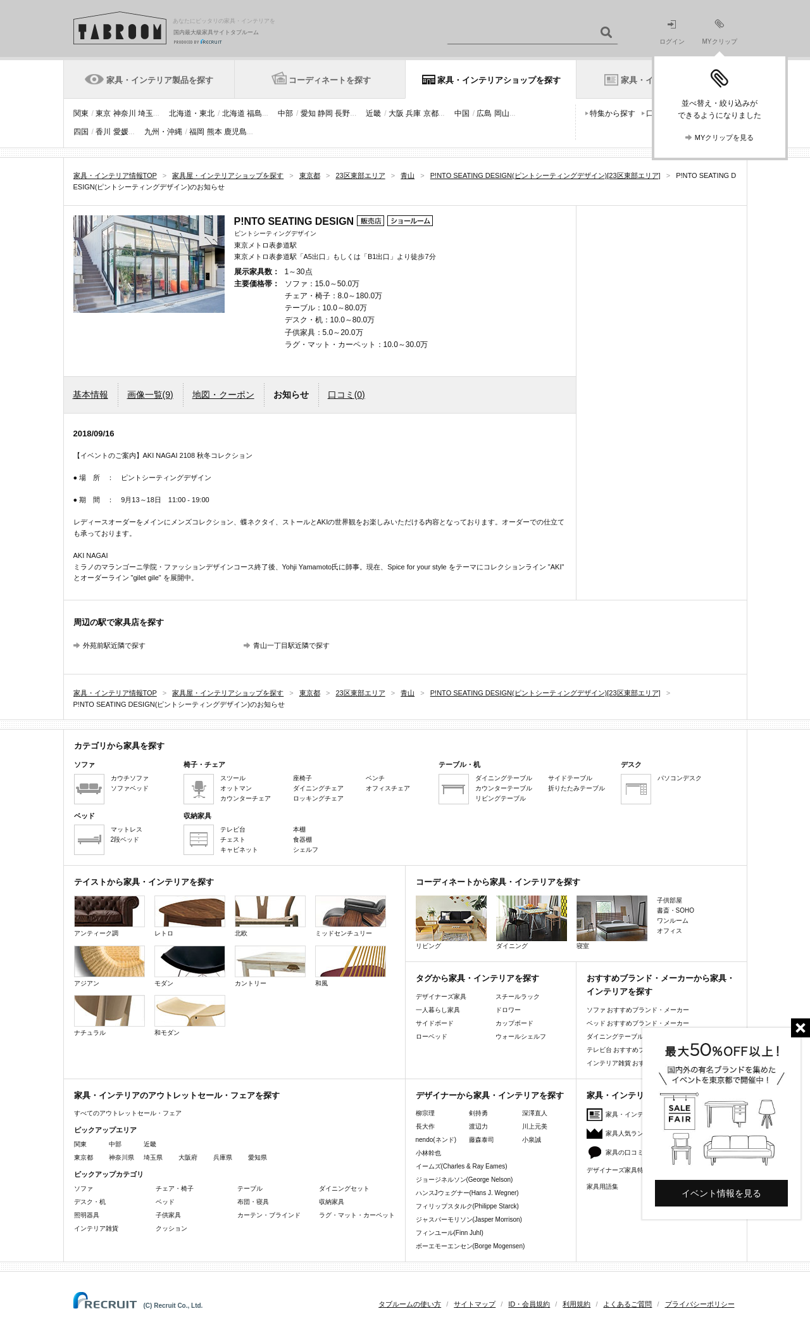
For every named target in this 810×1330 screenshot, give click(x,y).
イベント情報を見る (721, 1193)
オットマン (236, 788)
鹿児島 (235, 131)
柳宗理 (425, 1113)
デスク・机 (90, 1201)
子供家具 (168, 1215)
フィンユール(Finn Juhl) (449, 1232)
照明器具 (86, 1215)
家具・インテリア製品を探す (159, 80)
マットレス (126, 829)
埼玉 (145, 113)
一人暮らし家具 (438, 1009)
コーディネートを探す (330, 80)
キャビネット (239, 849)
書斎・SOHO (675, 910)
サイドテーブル (570, 778)
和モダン (189, 1015)
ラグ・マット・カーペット (357, 1215)
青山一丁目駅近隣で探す (291, 645)
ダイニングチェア (318, 788)
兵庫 (413, 113)
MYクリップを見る (724, 137)
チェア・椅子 (175, 1188)
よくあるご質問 (627, 1304)
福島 (254, 113)
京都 (431, 113)
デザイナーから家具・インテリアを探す (490, 1095)
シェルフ (305, 849)
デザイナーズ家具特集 (618, 1170)
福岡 (196, 131)
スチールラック (517, 996)
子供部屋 (669, 900)
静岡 (325, 113)
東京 (103, 113)
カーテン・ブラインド (269, 1215)
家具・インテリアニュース (644, 1114)
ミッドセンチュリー (350, 916)
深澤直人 (534, 1113)
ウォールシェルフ (520, 1036)
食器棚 (302, 839)
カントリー (270, 966)
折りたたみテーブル (576, 788)
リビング (451, 922)
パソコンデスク (679, 778)
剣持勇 (478, 1113)
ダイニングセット (344, 1188)
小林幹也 (428, 1153)
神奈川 (124, 113)
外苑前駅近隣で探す (114, 645)
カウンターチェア (245, 798)
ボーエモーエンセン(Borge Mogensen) (470, 1246)
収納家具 (331, 1201)
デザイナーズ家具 (441, 996)
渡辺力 (478, 1126)
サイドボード (435, 1023)
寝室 (611, 922)
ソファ (83, 1188)
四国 (81, 131)
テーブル (250, 1188)
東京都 (83, 1157)
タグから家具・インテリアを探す (477, 978)
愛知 (308, 113)
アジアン (109, 966)
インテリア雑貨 (96, 1228)
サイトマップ (474, 1304)
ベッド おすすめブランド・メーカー (638, 1023)
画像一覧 (150, 395)
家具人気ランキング (634, 1133)
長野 (342, 113)
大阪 (396, 113)
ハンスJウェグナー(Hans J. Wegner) (467, 1192)
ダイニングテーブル (503, 778)
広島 (484, 113)
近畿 (373, 113)
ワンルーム (672, 920)
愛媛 (120, 131)
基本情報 (90, 395)
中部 (285, 113)
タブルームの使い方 (409, 1304)
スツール (233, 778)
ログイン (672, 32)
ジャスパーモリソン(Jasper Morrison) (469, 1219)
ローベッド (431, 1036)
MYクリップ (719, 32)
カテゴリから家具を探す (119, 745)
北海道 (233, 113)
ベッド (165, 1201)
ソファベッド (130, 788)
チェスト (233, 839)
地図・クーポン (223, 395)
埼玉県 (153, 1157)
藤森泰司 (481, 1139)
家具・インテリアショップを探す (499, 80)
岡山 (501, 113)
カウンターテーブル (503, 788)
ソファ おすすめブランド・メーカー (638, 1009)
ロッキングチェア (318, 798)
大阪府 (187, 1157)
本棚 (299, 829)
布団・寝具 (253, 1201)
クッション (171, 1228)
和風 (350, 966)
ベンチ (375, 778)
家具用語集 (602, 1186)
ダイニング (531, 922)
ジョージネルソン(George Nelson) (464, 1179)
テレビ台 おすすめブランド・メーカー (641, 1049)
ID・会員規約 (529, 1304)
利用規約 (576, 1304)
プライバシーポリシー (700, 1304)
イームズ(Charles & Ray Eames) (462, 1166)
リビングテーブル (500, 798)
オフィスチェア (388, 788)
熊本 (214, 131)
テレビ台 (233, 829)
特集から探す (612, 113)
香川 (103, 131)
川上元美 (534, 1126)
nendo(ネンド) (436, 1139)
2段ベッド (125, 839)
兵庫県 (222, 1157)
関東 (81, 113)
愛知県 (257, 1157)
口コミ (346, 395)
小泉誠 (531, 1139)
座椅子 (302, 778)
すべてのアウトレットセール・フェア (128, 1113)
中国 (462, 113)
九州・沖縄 (163, 131)
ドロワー (508, 1009)
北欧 (270, 916)
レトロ (189, 916)
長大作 (425, 1126)
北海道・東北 (192, 113)
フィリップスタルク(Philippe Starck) (467, 1206)
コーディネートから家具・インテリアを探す (498, 882)
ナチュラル (109, 1015)
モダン (189, 966)
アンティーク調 (109, 916)
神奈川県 (121, 1157)
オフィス (669, 930)
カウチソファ (130, 778)
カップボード (514, 1023)
